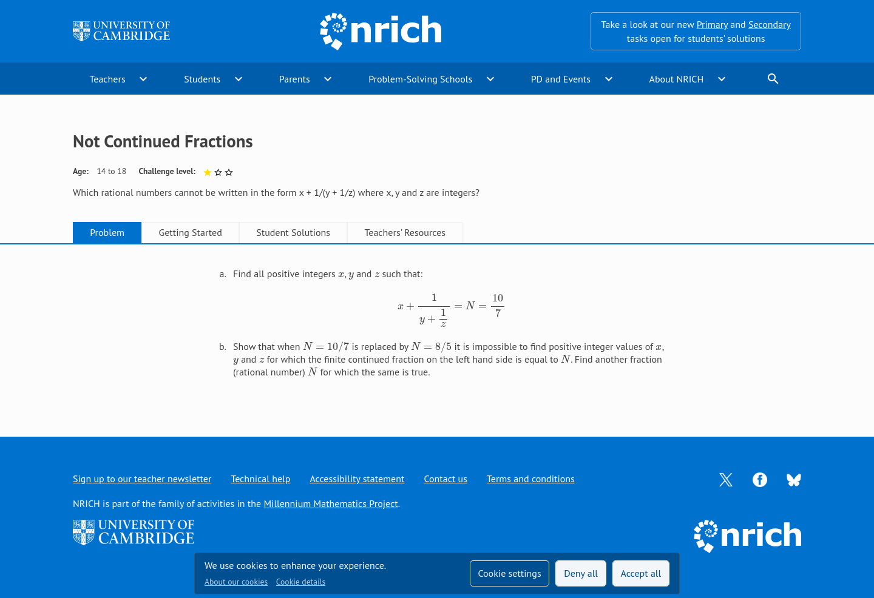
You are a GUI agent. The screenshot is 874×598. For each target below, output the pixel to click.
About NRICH (676, 79)
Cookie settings (509, 573)
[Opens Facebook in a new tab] (760, 478)
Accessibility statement (357, 478)
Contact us (445, 478)
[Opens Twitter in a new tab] (726, 478)
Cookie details (300, 581)
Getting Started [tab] (190, 232)
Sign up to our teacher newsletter (142, 478)
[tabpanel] (437, 327)
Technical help (260, 478)
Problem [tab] (107, 232)
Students (202, 79)
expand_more (143, 79)
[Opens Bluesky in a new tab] (794, 479)
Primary (712, 24)
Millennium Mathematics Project (330, 503)
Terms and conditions (531, 478)
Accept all (641, 573)
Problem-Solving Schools (420, 79)
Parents (294, 79)
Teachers (107, 79)
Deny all (581, 573)
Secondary (769, 24)
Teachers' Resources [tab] (404, 232)
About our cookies (236, 581)
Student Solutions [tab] (293, 232)
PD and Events (561, 79)
